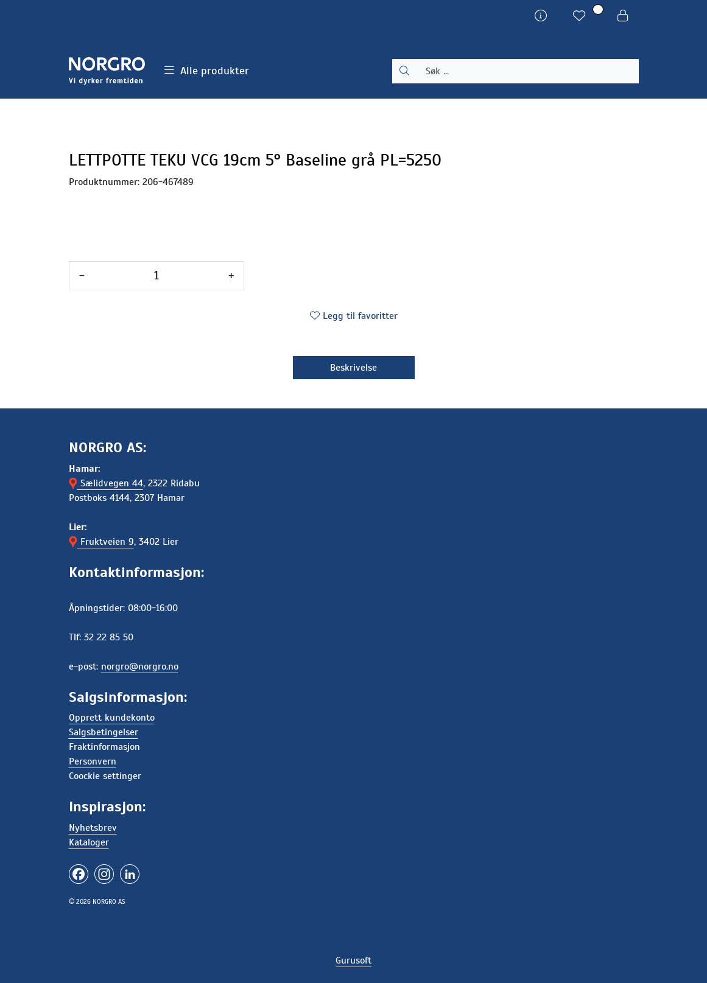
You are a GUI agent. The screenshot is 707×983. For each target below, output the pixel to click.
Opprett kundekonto (112, 718)
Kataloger (89, 842)
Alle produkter (206, 70)
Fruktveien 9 (101, 542)
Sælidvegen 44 (106, 483)
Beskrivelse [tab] (353, 368)
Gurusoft (353, 960)
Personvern (92, 761)
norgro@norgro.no (139, 666)
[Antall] (156, 275)
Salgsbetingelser (103, 732)
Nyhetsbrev (93, 828)
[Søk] (528, 71)
